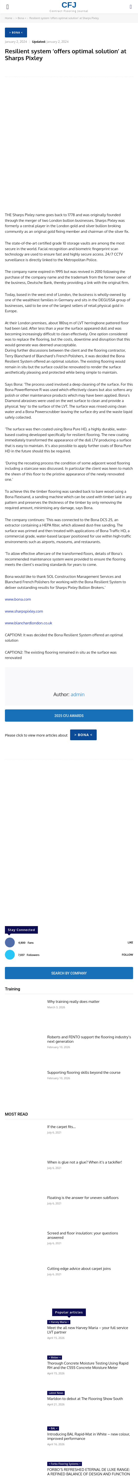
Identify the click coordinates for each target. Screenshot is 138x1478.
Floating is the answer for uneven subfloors (83, 1155)
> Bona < (20, 18)
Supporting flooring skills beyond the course (83, 1030)
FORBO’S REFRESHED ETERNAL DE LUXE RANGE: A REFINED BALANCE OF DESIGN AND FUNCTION (88, 1429)
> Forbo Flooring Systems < (64, 1421)
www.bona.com (18, 557)
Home (8, 18)
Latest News (56, 1350)
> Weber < (55, 1315)
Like (130, 900)
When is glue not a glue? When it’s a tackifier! (84, 1119)
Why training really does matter (73, 959)
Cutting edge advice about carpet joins (79, 1226)
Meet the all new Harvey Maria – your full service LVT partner (87, 1287)
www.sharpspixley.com (24, 568)
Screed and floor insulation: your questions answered (82, 1192)
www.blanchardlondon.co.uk (28, 580)
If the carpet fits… (61, 1084)
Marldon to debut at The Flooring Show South (85, 1356)
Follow (127, 912)
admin (77, 652)
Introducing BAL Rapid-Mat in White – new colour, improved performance (88, 1393)
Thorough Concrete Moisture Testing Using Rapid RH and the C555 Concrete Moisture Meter (87, 1322)
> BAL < (53, 1386)
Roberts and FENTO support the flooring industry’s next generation (89, 996)
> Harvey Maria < (59, 1279)
